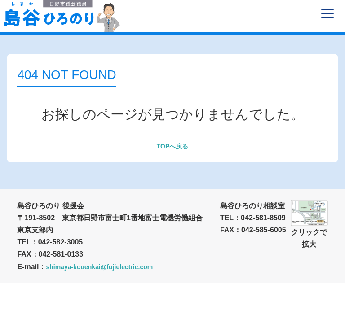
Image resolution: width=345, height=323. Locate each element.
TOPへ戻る (173, 146)
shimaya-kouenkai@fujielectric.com (99, 267)
